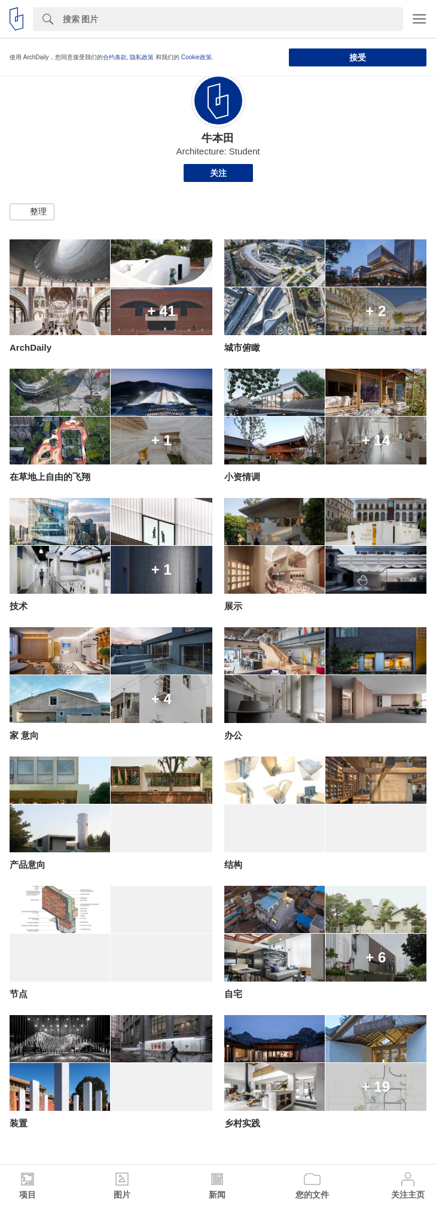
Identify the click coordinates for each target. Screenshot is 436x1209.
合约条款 (115, 57)
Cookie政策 (196, 57)
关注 (218, 173)
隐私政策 (142, 57)
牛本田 (218, 138)
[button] (32, 211)
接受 (357, 57)
